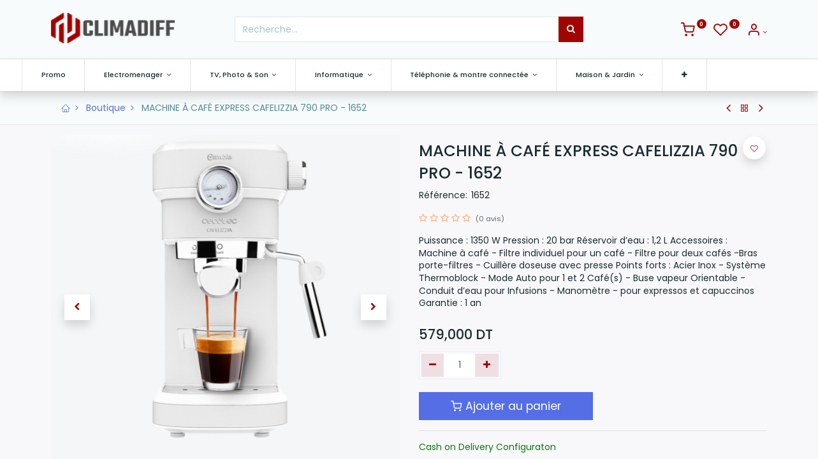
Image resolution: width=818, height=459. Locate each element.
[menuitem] (83, 75)
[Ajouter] (487, 365)
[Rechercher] (571, 29)
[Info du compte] (757, 32)
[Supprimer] (433, 365)
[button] (714, 75)
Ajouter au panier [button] (506, 406)
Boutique (106, 107)
